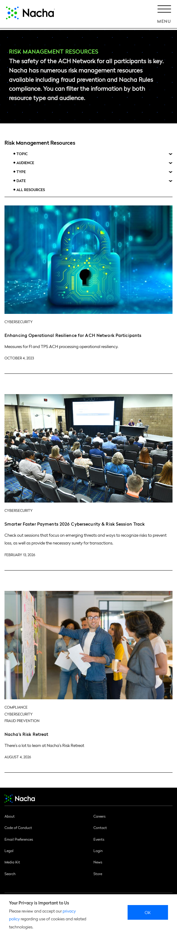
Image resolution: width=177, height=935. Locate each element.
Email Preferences (18, 839)
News (97, 862)
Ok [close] (148, 912)
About (9, 816)
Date (21, 180)
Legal (8, 850)
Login (98, 850)
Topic (22, 154)
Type (21, 172)
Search (10, 873)
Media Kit (12, 862)
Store (97, 873)
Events (98, 839)
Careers (99, 816)
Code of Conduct (18, 827)
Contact (100, 827)
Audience (25, 163)
